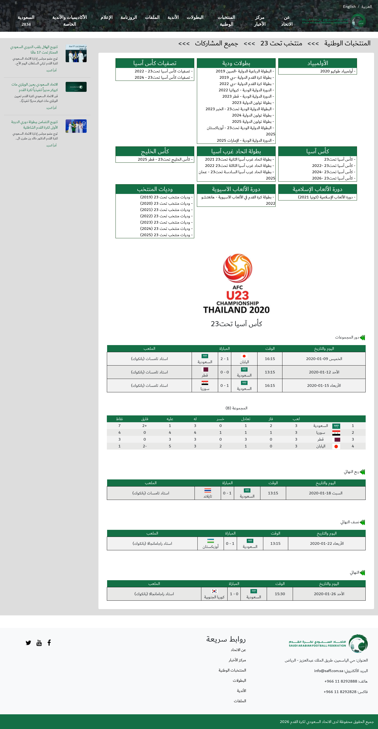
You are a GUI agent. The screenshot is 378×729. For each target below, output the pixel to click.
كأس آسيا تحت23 (338, 159)
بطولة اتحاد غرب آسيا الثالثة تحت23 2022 (238, 165)
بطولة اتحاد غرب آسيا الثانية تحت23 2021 (238, 159)
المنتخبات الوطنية (226, 21)
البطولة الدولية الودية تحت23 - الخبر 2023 (238, 108)
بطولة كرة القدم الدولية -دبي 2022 (245, 83)
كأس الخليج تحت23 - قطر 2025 (164, 159)
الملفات (152, 17)
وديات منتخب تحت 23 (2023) (165, 222)
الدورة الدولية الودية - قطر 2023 (246, 96)
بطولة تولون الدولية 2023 (251, 102)
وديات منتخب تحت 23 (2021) (165, 209)
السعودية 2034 (26, 21)
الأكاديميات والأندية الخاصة (69, 21)
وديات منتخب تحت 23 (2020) (165, 203)
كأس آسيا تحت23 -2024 (332, 171)
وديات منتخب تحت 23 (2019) (165, 197)
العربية (366, 6)
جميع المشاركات (216, 43)
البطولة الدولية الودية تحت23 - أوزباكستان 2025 (241, 131)
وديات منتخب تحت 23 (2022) (165, 216)
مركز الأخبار (260, 21)
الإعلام (107, 17)
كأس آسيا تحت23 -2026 (332, 178)
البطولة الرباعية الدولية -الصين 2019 (243, 71)
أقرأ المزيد (51, 70)
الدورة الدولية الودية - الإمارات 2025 (244, 140)
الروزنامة (128, 17)
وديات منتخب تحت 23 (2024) (165, 228)
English (349, 6)
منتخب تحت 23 (281, 43)
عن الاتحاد (287, 21)
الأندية (173, 17)
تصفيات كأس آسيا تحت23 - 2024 (162, 77)
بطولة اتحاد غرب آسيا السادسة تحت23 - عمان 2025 (237, 175)
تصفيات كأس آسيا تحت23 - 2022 (162, 71)
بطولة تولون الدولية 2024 (251, 115)
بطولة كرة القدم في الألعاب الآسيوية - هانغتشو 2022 (238, 200)
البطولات (195, 17)
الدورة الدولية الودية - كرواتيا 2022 (245, 90)
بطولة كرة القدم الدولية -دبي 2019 (245, 77)
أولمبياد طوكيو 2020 (336, 71)
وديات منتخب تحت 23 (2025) (165, 234)
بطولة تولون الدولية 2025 (251, 121)
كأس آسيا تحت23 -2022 (332, 165)
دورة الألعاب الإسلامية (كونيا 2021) (325, 197)
